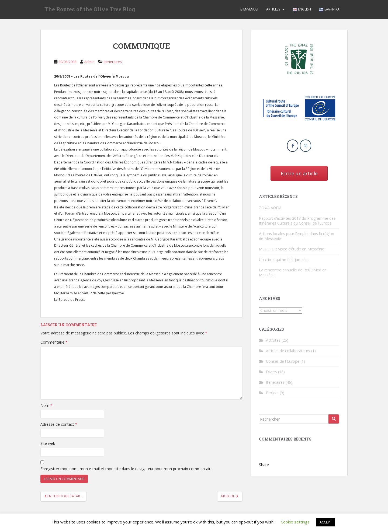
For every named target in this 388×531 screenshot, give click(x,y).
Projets (272, 392)
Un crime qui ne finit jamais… (284, 259)
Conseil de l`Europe (282, 361)
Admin (89, 61)
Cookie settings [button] (295, 522)
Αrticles (273, 9)
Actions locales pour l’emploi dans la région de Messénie (296, 236)
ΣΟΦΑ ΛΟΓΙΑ (270, 207)
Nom (46, 405)
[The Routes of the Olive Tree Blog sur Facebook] (292, 145)
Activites (273, 340)
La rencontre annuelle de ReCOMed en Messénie (293, 272)
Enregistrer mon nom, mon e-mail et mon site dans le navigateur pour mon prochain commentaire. (126, 468)
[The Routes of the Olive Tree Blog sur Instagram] (305, 145)
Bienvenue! (249, 9)
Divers (271, 371)
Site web (47, 443)
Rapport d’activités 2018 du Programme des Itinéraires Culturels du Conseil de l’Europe (297, 221)
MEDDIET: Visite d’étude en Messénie (291, 248)
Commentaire (54, 342)
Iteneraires (113, 61)
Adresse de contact (58, 424)
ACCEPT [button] (326, 522)
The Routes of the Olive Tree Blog (89, 9)
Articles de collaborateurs (288, 350)
